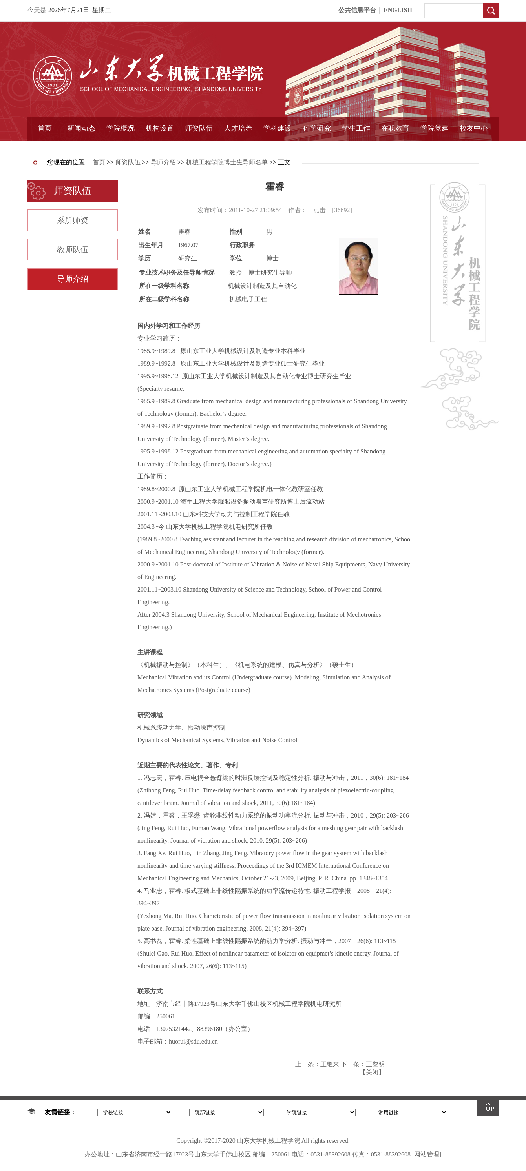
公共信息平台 (357, 10)
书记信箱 (120, 148)
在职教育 (395, 128)
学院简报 (81, 148)
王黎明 (375, 1064)
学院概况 (120, 128)
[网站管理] (427, 1154)
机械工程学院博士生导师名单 (227, 162)
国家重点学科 (277, 148)
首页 (45, 128)
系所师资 (72, 220)
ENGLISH (398, 10)
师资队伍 (199, 128)
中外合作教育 (395, 148)
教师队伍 (72, 249)
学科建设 (277, 128)
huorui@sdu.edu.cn (193, 1041)
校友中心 (474, 128)
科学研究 (317, 128)
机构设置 (160, 128)
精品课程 (238, 148)
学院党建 (434, 128)
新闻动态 (81, 128)
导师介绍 (199, 148)
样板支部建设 (434, 148)
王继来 (329, 1064)
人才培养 (238, 128)
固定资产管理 (316, 148)
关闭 (372, 1072)
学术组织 (160, 148)
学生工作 (356, 128)
